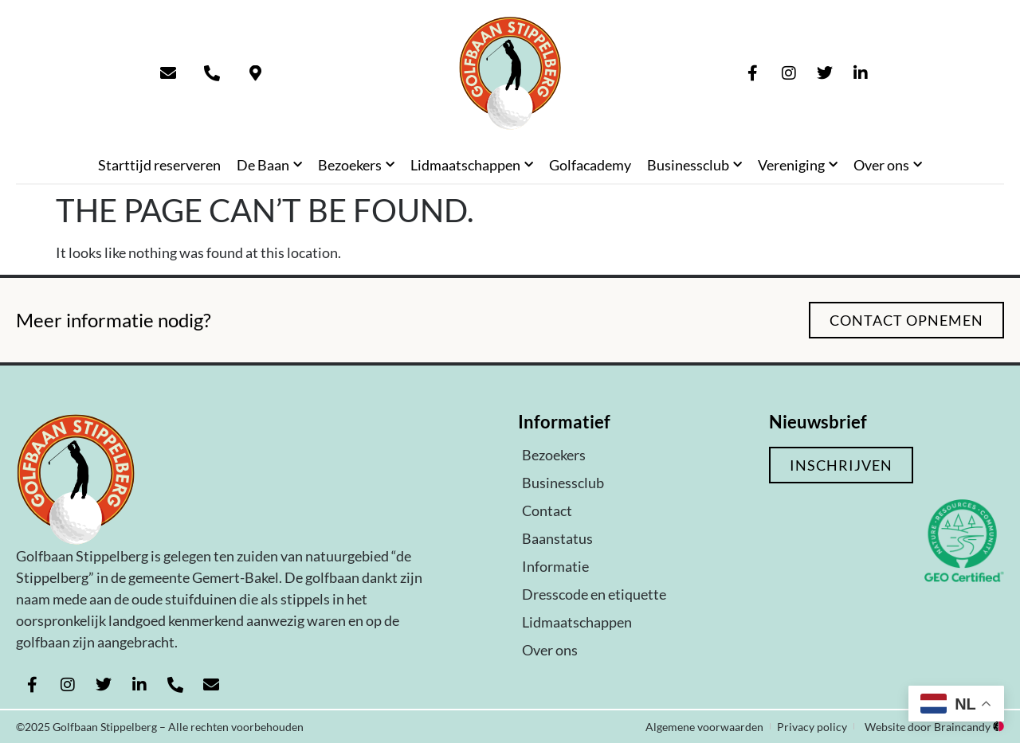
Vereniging (798, 165)
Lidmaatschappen (471, 165)
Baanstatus (557, 538)
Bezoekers (356, 165)
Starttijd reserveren (159, 165)
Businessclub (694, 165)
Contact (547, 510)
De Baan (269, 165)
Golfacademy (590, 165)
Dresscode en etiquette (594, 594)
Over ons (887, 165)
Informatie (555, 566)
